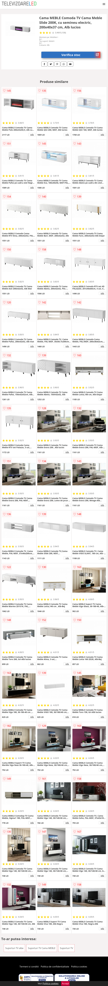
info (32, 134)
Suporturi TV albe (14, 948)
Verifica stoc (81, 55)
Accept (65, 983)
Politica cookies (79, 966)
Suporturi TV (66, 948)
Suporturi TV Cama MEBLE (41, 948)
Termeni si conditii (29, 966)
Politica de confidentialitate (55, 966)
